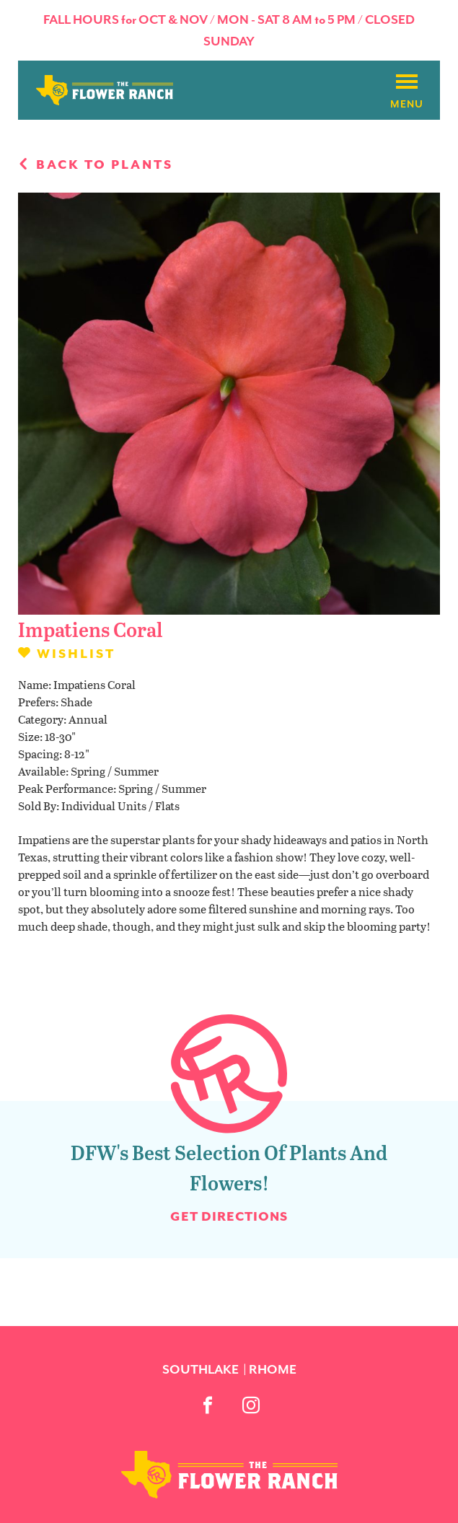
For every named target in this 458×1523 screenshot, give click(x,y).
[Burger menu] (407, 82)
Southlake (200, 1369)
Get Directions (229, 1216)
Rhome (272, 1369)
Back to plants (95, 164)
